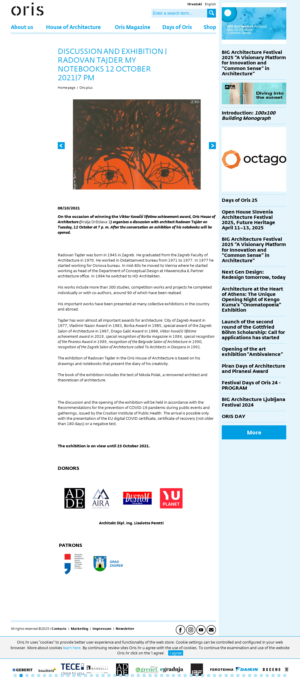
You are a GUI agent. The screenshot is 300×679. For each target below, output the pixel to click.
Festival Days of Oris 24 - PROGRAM (251, 385)
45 (273, 675)
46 (278, 675)
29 (179, 675)
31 (191, 675)
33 (202, 675)
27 (167, 675)
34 (208, 675)
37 (226, 675)
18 (114, 675)
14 (91, 675)
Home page (66, 87)
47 (284, 675)
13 (85, 675)
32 (196, 675)
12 (79, 675)
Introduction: (248, 115)
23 (144, 675)
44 (267, 675)
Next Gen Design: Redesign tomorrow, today (254, 274)
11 (73, 675)
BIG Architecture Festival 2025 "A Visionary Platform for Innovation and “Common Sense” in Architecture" (254, 63)
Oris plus (86, 87)
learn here (72, 647)
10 (68, 675)
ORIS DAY (233, 416)
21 (132, 675)
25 (155, 675)
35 (214, 675)
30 (185, 675)
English (210, 4)
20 (126, 675)
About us (22, 27)
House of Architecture (73, 27)
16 (103, 675)
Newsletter (125, 628)
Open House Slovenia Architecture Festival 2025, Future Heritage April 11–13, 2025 (248, 220)
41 (249, 675)
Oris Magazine (132, 27)
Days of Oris (177, 27)
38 (232, 675)
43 (261, 675)
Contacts (59, 628)
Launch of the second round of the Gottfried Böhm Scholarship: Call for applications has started (253, 330)
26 (161, 675)
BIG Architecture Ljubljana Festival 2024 (253, 402)
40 (243, 675)
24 (150, 675)
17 (109, 675)
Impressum (102, 628)
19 (120, 675)
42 (255, 675)
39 (237, 675)
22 (138, 675)
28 (173, 675)
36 (220, 675)
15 (97, 675)
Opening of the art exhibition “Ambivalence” (252, 351)
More (254, 432)
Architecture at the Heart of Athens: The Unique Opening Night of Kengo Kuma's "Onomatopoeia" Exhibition (252, 299)
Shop (210, 27)
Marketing (79, 628)
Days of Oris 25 (240, 200)
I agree (176, 653)
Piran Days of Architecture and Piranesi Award (253, 368)
